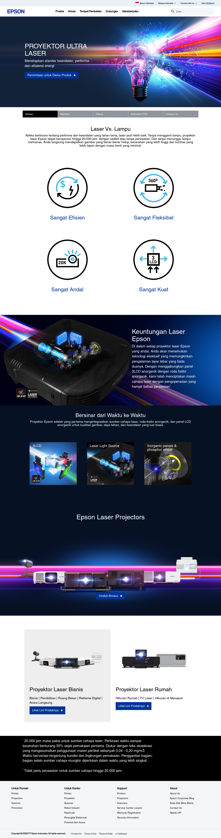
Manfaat (64, 114)
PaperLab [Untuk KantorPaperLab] (69, 812)
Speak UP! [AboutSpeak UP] (175, 812)
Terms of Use (90, 833)
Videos (99, 114)
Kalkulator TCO (139, 114)
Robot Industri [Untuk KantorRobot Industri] (72, 807)
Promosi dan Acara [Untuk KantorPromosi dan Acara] (74, 822)
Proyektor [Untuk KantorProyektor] (69, 798)
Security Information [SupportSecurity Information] (128, 817)
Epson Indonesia (144, 3)
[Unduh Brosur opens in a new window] (110, 595)
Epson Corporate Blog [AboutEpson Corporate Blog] (182, 798)
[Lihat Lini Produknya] (47, 710)
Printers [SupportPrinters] (121, 793)
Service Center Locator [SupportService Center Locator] (129, 807)
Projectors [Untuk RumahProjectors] (16, 798)
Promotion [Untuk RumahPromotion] (17, 807)
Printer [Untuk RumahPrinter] (15, 793)
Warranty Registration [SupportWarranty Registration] (129, 812)
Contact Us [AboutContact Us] (176, 807)
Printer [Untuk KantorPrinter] (67, 793)
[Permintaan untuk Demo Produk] (51, 75)
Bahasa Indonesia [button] (167, 3)
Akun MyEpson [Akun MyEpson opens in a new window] (207, 3)
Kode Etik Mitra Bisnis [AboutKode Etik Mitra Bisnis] (181, 803)
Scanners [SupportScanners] (122, 803)
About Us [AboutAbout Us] (175, 793)
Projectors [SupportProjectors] (122, 798)
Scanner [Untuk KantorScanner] (68, 803)
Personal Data (106, 833)
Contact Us (172, 114)
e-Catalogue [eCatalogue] (121, 833)
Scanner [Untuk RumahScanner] (16, 803)
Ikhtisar (29, 114)
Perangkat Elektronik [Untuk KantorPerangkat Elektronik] (75, 817)
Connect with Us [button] (188, 3)
